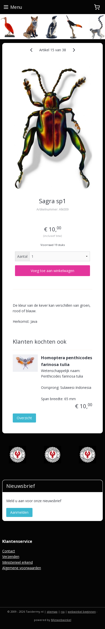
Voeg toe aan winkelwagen (52, 270)
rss (62, 611)
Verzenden (10, 556)
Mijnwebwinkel (61, 620)
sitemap (52, 611)
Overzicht (24, 417)
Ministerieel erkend (17, 562)
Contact (8, 551)
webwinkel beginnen (82, 611)
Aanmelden (19, 512)
